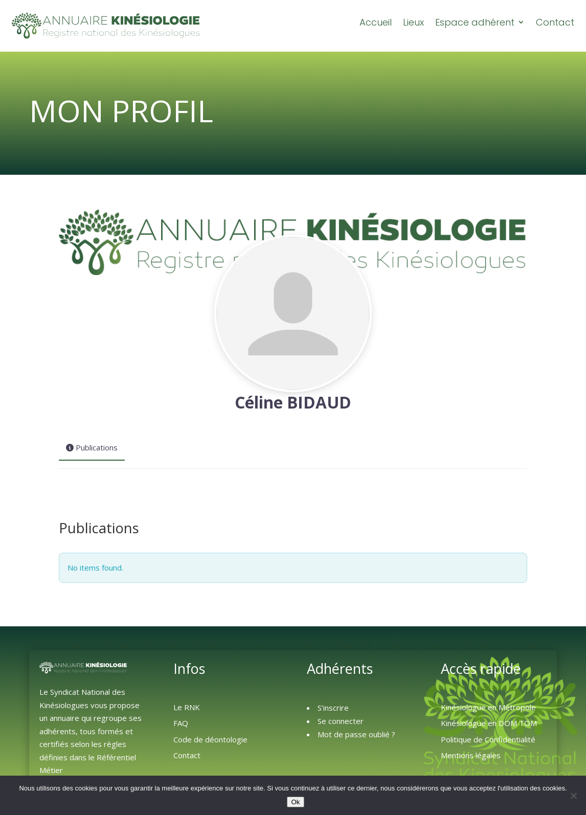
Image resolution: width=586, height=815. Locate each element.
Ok (295, 802)
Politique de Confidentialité (488, 739)
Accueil (375, 22)
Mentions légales (471, 755)
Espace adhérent (474, 22)
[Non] (573, 795)
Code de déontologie (210, 739)
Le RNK (186, 706)
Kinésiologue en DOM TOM (489, 722)
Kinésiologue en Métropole (488, 706)
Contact (555, 22)
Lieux (413, 22)
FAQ (180, 722)
